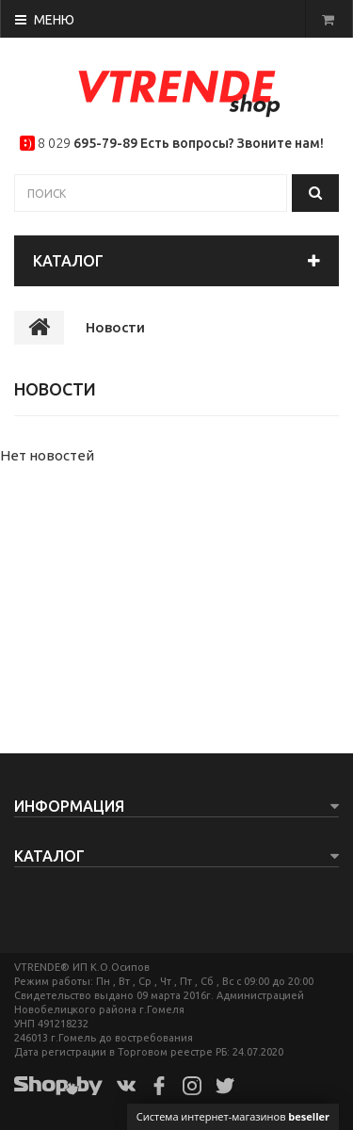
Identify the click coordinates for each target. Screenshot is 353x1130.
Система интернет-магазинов (232, 1116)
